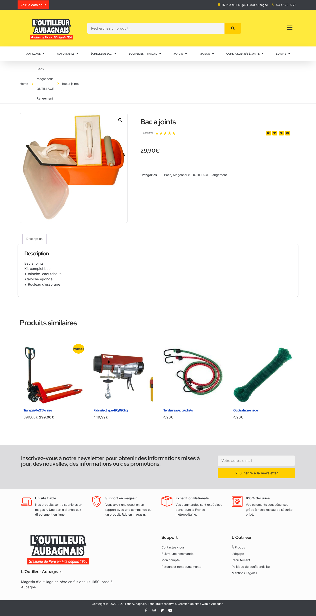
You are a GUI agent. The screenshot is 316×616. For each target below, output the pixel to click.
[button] (120, 120)
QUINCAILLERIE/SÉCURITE (245, 53)
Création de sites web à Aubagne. (201, 603)
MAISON (206, 53)
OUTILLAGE (35, 53)
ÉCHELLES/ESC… (103, 53)
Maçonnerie (45, 79)
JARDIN (180, 53)
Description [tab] (34, 238)
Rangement (45, 98)
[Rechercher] (232, 28)
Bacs (40, 69)
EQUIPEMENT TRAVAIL (145, 53)
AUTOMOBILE (67, 53)
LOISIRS (283, 53)
